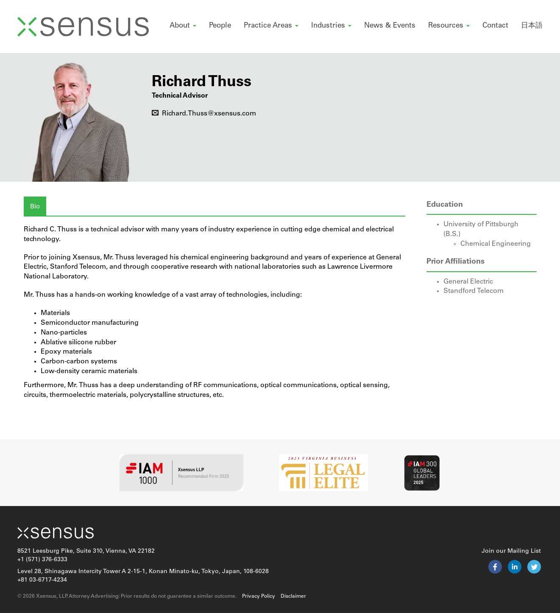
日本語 (532, 25)
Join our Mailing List (511, 551)
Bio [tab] (35, 207)
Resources (449, 25)
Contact (495, 25)
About (183, 25)
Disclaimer (293, 596)
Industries (331, 25)
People (220, 25)
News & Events (389, 25)
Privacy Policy (258, 596)
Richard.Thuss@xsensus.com (204, 113)
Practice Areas (271, 25)
